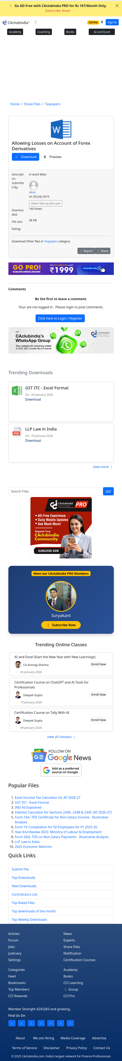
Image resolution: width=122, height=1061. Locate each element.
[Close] (117, 5)
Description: (18, 176)
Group (71, 989)
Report (86, 251)
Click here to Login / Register (60, 318)
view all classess (62, 736)
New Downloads (24, 886)
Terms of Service (24, 1048)
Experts (69, 940)
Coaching (43, 32)
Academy (15, 32)
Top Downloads (23, 877)
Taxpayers (51, 241)
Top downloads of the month (34, 911)
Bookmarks (17, 983)
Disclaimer (52, 1048)
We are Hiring (43, 1038)
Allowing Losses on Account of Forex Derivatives (51, 146)
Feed (12, 976)
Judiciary (14, 953)
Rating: (16, 229)
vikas (32, 192)
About (20, 1038)
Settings (14, 960)
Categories (16, 969)
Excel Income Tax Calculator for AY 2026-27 (48, 797)
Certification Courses (79, 960)
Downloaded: (18, 212)
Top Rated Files (23, 903)
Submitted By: (18, 185)
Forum (13, 940)
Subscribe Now (61, 625)
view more (103, 466)
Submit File (20, 869)
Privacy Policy (76, 1048)
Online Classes (61, 644)
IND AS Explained (28, 807)
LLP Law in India (41, 429)
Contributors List (25, 894)
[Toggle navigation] (35, 22)
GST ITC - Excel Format (47, 388)
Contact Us (101, 1048)
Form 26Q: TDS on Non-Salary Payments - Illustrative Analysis (62, 837)
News (68, 933)
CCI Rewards (18, 996)
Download (26, 157)
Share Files (72, 947)
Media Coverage (73, 1038)
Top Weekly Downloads (29, 919)
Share (102, 251)
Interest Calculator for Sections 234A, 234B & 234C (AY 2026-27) (63, 812)
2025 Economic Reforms (33, 846)
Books (70, 32)
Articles (14, 933)
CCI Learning (73, 983)
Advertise (99, 1038)
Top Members (18, 989)
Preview (52, 157)
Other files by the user (46, 203)
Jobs (11, 947)
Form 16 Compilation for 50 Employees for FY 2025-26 (56, 827)
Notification (73, 953)
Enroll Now (98, 664)
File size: (17, 222)
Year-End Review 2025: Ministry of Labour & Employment (58, 832)
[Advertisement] (61, 69)
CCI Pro (69, 996)
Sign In (112, 22)
